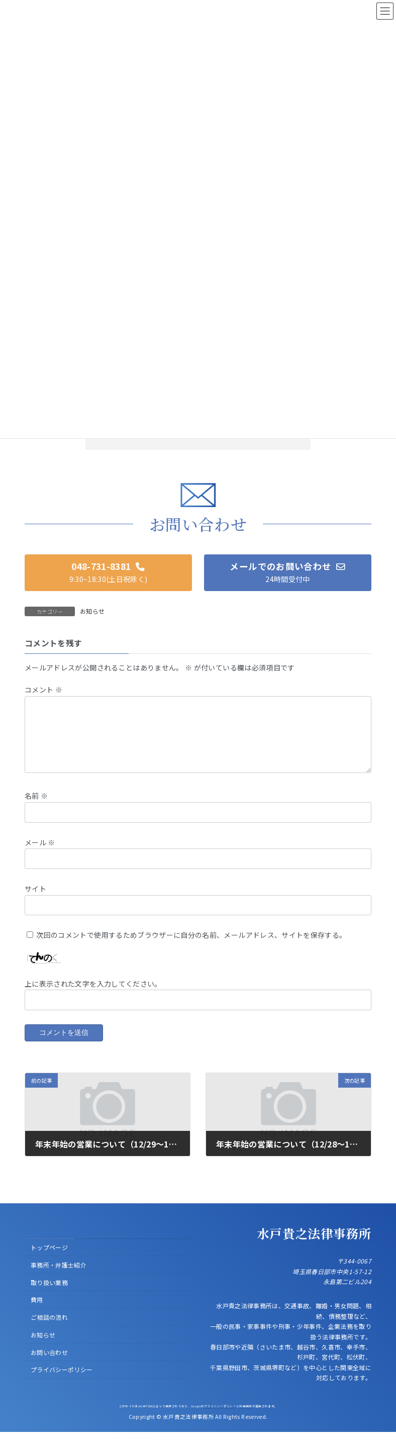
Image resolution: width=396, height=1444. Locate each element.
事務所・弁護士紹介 (58, 1277)
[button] (108, 572)
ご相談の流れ (49, 1329)
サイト (35, 900)
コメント (43, 690)
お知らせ (92, 611)
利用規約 (245, 1418)
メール (40, 854)
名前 (36, 808)
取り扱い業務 (49, 1294)
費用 (37, 1312)
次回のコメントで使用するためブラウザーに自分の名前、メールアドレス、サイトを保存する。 (191, 947)
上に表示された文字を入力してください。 (93, 995)
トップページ (49, 1259)
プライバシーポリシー (62, 1382)
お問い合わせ (49, 1364)
